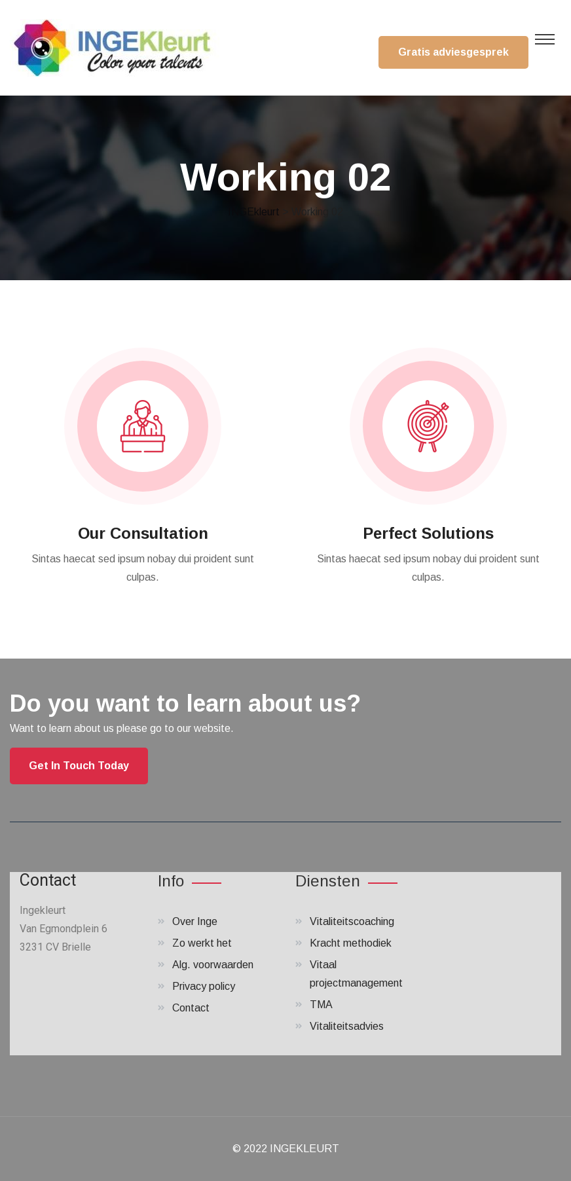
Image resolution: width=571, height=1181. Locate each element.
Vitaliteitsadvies (347, 1026)
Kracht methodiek (351, 943)
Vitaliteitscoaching (352, 921)
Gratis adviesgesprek (453, 52)
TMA (321, 1004)
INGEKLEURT (304, 1148)
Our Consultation (143, 533)
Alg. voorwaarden (212, 964)
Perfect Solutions (428, 533)
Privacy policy (203, 986)
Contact (191, 1007)
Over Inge (194, 921)
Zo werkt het (202, 943)
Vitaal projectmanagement (356, 974)
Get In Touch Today (79, 765)
